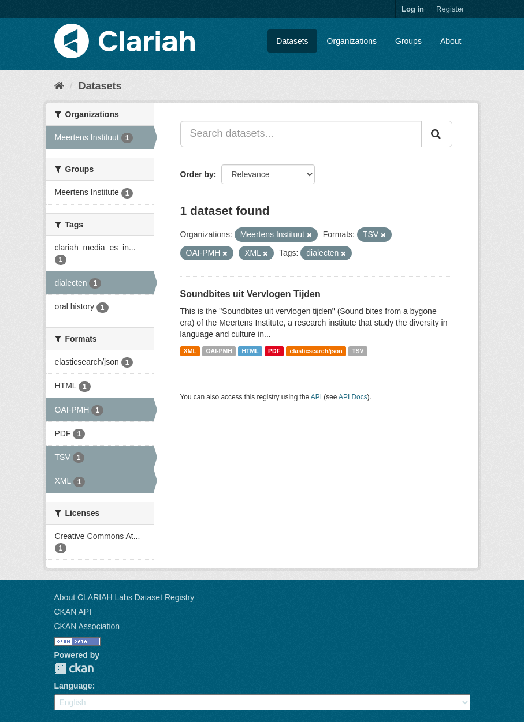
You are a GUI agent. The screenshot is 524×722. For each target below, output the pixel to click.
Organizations (352, 41)
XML (190, 350)
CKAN (74, 668)
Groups (408, 41)
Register (450, 9)
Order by (197, 174)
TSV (357, 350)
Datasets (292, 41)
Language (73, 685)
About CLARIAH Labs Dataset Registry (124, 597)
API (316, 397)
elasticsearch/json (316, 350)
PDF (274, 350)
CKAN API (73, 611)
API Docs (353, 397)
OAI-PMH (219, 350)
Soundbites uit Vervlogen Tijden (250, 294)
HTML (249, 350)
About (451, 41)
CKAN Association (87, 626)
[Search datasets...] (301, 134)
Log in (413, 9)
